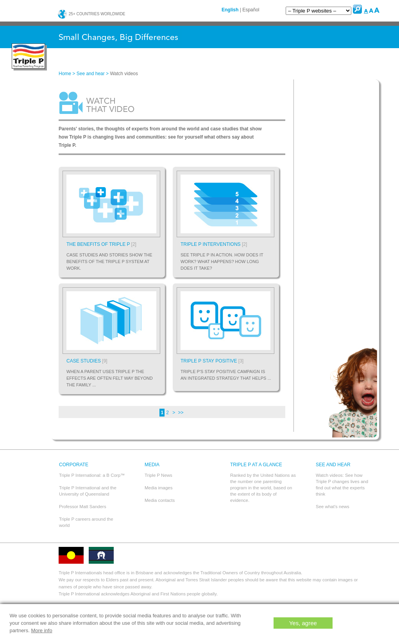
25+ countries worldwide (91, 14)
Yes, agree (303, 623)
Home (65, 73)
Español (250, 10)
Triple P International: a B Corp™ (92, 475)
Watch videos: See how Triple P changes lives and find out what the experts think (342, 484)
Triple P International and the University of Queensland (87, 490)
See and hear (91, 73)
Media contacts (160, 500)
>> (181, 412)
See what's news (332, 506)
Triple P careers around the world (86, 522)
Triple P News (158, 475)
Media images (159, 487)
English (230, 10)
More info (41, 630)
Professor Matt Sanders (82, 506)
